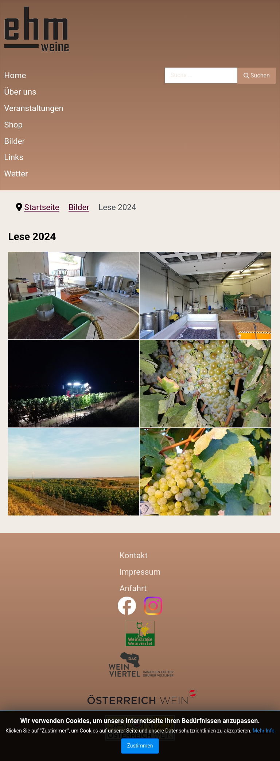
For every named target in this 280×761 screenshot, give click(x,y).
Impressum (140, 572)
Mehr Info (264, 731)
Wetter (16, 173)
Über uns (20, 91)
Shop (13, 124)
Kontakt (134, 555)
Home (15, 75)
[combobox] (201, 75)
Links (13, 157)
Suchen (257, 75)
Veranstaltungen (33, 108)
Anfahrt (133, 588)
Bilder (14, 141)
